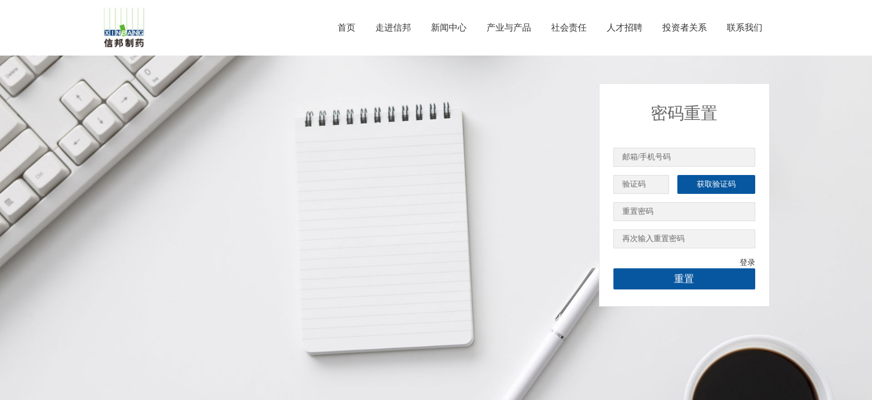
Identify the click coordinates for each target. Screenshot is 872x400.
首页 (346, 27)
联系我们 (744, 27)
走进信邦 (393, 27)
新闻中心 (449, 27)
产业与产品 (509, 27)
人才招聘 (624, 27)
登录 (747, 262)
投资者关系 (684, 27)
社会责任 (569, 27)
